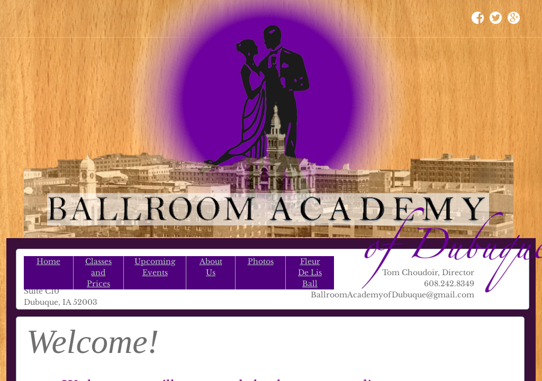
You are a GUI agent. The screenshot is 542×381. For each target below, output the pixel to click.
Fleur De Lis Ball (310, 272)
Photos (261, 261)
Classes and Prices (98, 272)
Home (48, 261)
